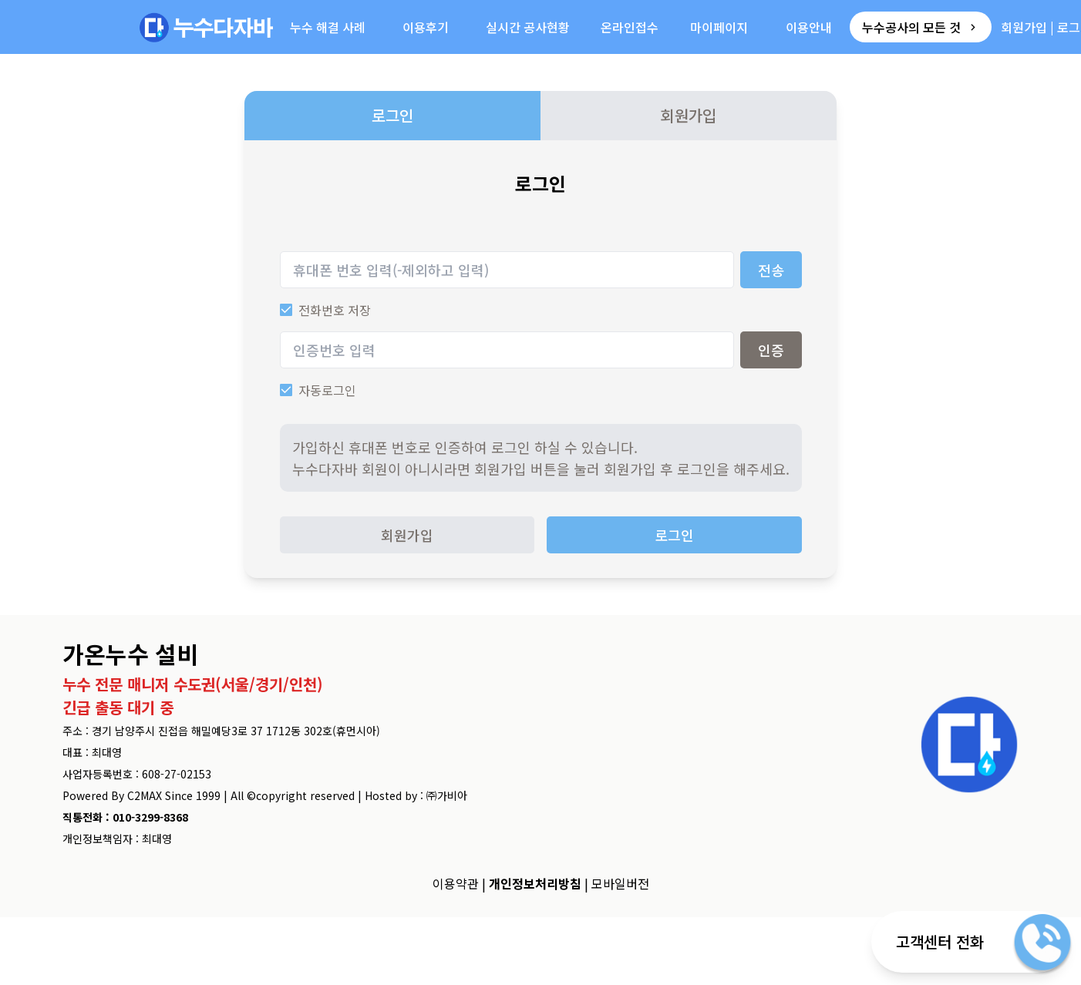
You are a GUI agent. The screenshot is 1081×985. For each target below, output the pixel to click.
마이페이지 (719, 27)
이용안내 (809, 27)
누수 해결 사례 (327, 27)
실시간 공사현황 (528, 27)
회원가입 (1024, 27)
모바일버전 (620, 883)
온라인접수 (629, 27)
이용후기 (425, 27)
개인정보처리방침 (535, 883)
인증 (771, 350)
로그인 (392, 115)
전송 (771, 270)
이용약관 (456, 883)
